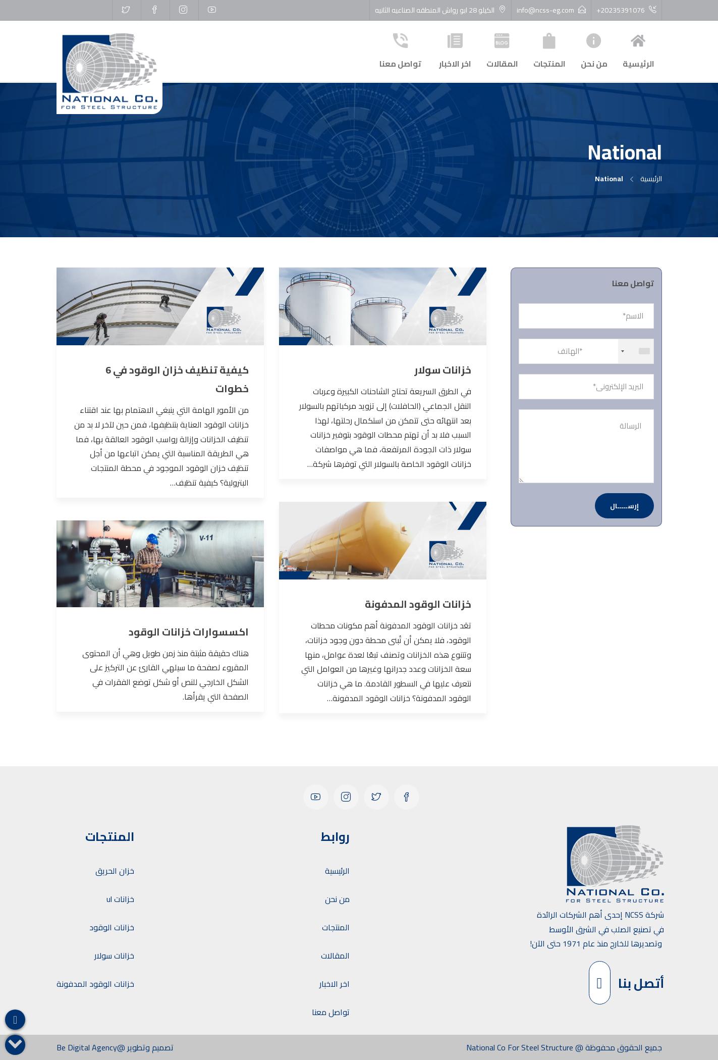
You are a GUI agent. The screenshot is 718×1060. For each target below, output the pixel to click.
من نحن (594, 49)
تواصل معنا (400, 49)
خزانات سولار (114, 955)
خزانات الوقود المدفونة (95, 983)
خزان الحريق (114, 870)
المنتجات (549, 49)
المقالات (502, 49)
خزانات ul (120, 899)
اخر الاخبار (455, 49)
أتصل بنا (626, 982)
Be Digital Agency (87, 1047)
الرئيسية (638, 49)
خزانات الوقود (111, 927)
